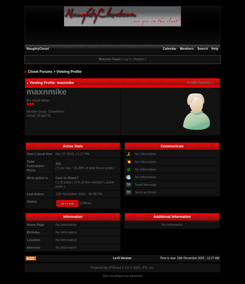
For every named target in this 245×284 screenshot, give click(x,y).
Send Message (145, 184)
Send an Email (145, 192)
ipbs (133, 276)
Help (215, 48)
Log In (127, 59)
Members (187, 48)
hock (139, 276)
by (127, 276)
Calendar (170, 48)
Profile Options (199, 82)
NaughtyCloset (38, 48)
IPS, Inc (147, 267)
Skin (106, 276)
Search (202, 48)
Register (139, 59)
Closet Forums (40, 72)
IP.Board (115, 267)
